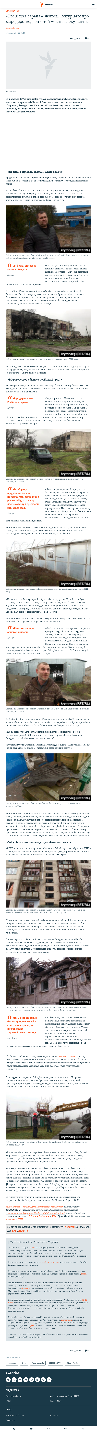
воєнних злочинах (68, 1056)
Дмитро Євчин (12, 28)
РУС (66, 1429)
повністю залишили (50, 1262)
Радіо (8, 1401)
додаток (70, 1227)
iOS (14, 1231)
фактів (33, 1326)
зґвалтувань (66, 1320)
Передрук (10, 1420)
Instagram (44, 1216)
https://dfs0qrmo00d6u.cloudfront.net (46, 1213)
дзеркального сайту (16, 1213)
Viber (55, 1216)
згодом (84, 1274)
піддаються (26, 1288)
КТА (48, 1429)
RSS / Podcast (55, 1401)
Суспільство (13, 11)
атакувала (36, 1248)
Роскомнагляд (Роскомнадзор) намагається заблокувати (34, 1207)
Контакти (54, 1415)
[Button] (76, 38)
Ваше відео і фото (13, 1396)
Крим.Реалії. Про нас (15, 1415)
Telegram (33, 1216)
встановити (14, 1219)
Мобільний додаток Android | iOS (64, 1396)
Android (23, 1231)
